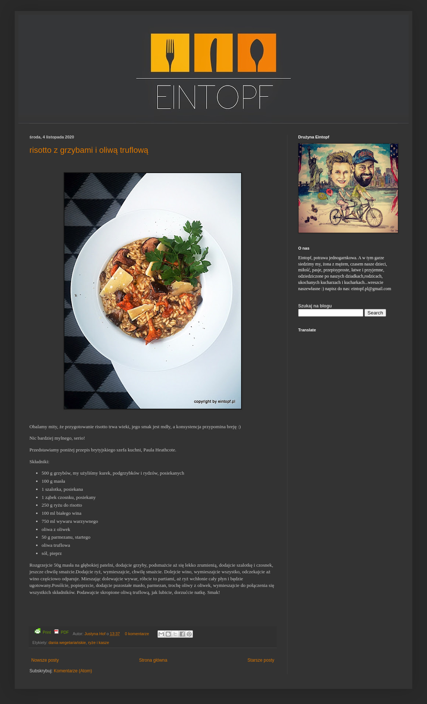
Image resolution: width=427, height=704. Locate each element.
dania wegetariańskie (67, 642)
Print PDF (52, 631)
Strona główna (153, 660)
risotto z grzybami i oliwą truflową (88, 150)
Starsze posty (260, 660)
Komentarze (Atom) (73, 670)
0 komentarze (137, 633)
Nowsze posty (45, 660)
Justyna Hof (95, 633)
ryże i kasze (98, 642)
